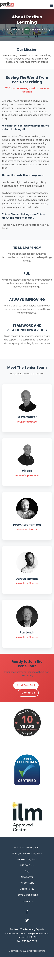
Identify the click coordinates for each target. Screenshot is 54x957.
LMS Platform (27, 865)
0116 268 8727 (29, 941)
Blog (27, 871)
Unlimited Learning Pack (27, 847)
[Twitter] (27, 920)
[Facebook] (27, 912)
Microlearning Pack (27, 859)
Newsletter (27, 877)
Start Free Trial (26, 685)
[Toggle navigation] (51, 4)
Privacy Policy (27, 882)
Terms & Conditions (27, 894)
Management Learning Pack (27, 853)
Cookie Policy (27, 888)
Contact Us (28, 692)
